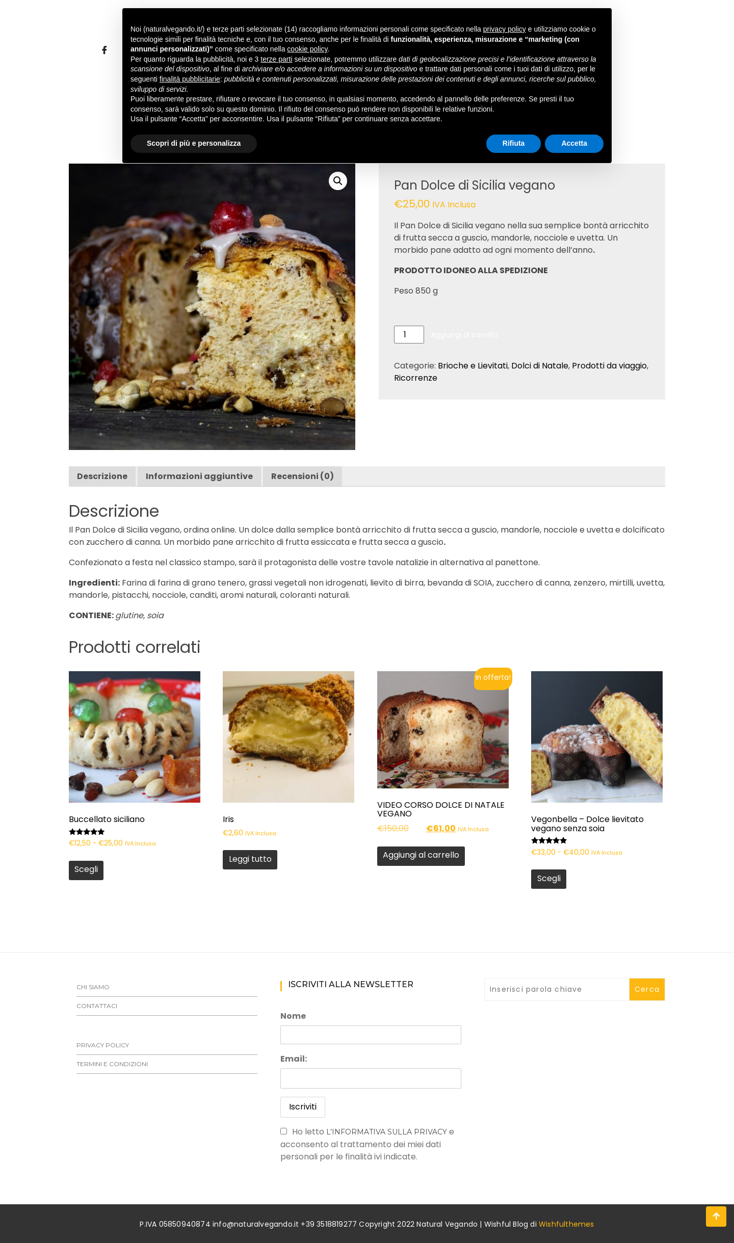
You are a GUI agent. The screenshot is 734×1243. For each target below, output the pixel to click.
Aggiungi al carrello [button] (421, 855)
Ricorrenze (415, 378)
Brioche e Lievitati (473, 366)
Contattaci (96, 1006)
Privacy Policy (102, 1045)
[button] (338, 181)
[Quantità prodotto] (409, 334)
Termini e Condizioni (112, 1064)
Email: (293, 1059)
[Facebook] (104, 50)
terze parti (276, 59)
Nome (293, 1016)
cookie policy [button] (307, 49)
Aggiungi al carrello (464, 335)
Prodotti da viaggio (609, 366)
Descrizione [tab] (102, 476)
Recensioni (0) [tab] (302, 476)
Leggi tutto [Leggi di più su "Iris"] (250, 859)
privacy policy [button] (504, 29)
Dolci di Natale (539, 366)
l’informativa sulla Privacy (386, 1131)
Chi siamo (93, 987)
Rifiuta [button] (514, 143)
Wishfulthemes (566, 1224)
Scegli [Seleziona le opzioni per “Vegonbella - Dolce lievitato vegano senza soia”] (549, 878)
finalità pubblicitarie (190, 79)
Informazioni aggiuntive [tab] (199, 476)
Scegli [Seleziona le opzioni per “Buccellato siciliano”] (86, 869)
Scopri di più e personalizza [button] (194, 143)
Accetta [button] (574, 143)
